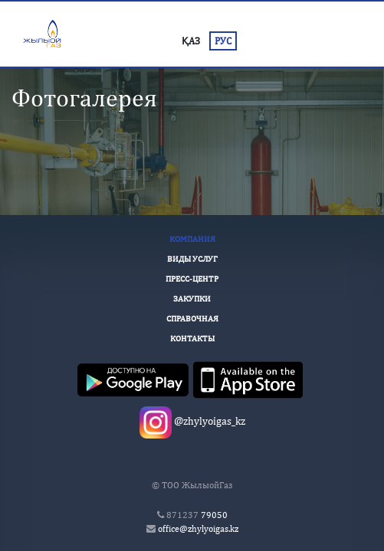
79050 (197, 515)
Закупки (192, 298)
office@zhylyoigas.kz (198, 528)
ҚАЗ (191, 41)
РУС (223, 41)
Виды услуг (192, 258)
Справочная (192, 318)
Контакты (192, 338)
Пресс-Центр (192, 278)
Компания (192, 238)
